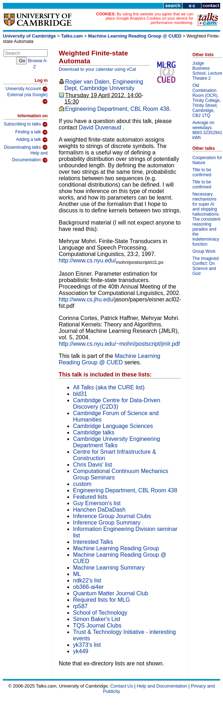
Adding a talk (32, 140)
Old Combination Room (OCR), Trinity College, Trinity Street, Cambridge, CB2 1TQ (206, 100)
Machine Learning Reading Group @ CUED (134, 36)
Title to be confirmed (201, 172)
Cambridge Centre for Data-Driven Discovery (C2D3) (116, 403)
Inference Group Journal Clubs (112, 516)
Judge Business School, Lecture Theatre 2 (207, 71)
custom (82, 484)
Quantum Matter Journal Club (110, 593)
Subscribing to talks (26, 124)
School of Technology (100, 613)
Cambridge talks (94, 432)
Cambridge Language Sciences (113, 426)
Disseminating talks (26, 147)
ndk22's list (87, 580)
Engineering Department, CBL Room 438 (117, 109)
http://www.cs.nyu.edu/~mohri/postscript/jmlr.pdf (119, 344)
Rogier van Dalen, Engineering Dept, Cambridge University (103, 85)
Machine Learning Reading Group (116, 548)
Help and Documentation (30, 157)
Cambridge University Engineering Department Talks (116, 442)
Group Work (203, 251)
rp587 (80, 606)
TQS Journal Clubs (97, 625)
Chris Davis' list (92, 465)
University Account (26, 89)
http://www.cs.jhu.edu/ (87, 299)
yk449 (80, 651)
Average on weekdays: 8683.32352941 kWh (207, 130)
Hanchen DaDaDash (99, 510)
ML (77, 574)
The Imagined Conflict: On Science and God (205, 266)
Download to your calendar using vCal (97, 69)
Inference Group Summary (107, 523)
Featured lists (90, 497)
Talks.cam (72, 36)
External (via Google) (27, 98)
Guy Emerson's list (97, 503)
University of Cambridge (29, 36)
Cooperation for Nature (207, 160)
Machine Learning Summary (109, 568)
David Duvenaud (101, 127)
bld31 (80, 394)
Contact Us (121, 686)
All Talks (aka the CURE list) (109, 387)
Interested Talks (93, 542)
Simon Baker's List (96, 619)
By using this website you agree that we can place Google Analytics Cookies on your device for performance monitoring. (149, 18)
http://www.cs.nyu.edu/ (87, 260)
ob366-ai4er (88, 587)
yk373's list (87, 645)
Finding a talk (31, 132)
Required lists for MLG (101, 600)
